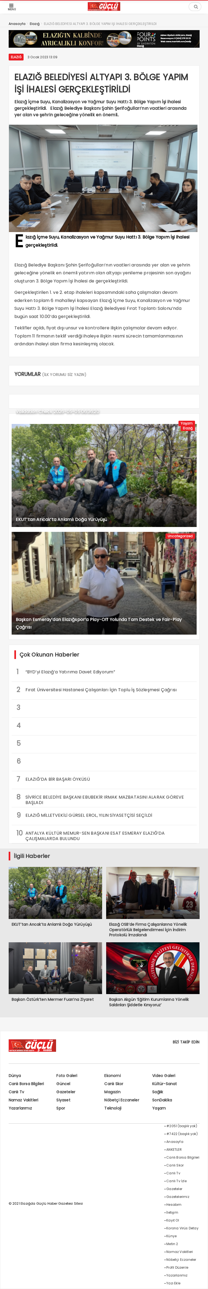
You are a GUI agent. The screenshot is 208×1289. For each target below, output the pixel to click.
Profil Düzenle (177, 1267)
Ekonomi (112, 1075)
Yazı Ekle (173, 1283)
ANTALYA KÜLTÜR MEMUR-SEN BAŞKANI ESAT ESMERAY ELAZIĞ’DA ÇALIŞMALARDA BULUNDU (91, 835)
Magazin (112, 1092)
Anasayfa (174, 1141)
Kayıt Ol (172, 1220)
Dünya (15, 1075)
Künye (171, 1236)
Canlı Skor (113, 1084)
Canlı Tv (16, 1092)
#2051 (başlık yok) (181, 1126)
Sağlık (157, 1092)
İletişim (172, 1212)
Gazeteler (65, 1092)
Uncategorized (180, 536)
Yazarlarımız (20, 1108)
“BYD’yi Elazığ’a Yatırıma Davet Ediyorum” (66, 671)
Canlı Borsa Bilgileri (26, 1084)
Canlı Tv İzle (176, 1181)
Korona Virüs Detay (182, 1228)
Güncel (63, 1084)
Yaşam (187, 423)
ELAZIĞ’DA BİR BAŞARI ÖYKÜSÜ (53, 779)
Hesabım (173, 1204)
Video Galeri (163, 1075)
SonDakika (162, 1100)
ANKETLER (174, 1149)
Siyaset (63, 1100)
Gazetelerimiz (177, 1196)
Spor (60, 1108)
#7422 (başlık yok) (182, 1134)
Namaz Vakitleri (23, 1100)
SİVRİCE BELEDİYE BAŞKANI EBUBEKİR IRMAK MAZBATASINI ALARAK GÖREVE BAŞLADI (100, 799)
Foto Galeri (66, 1075)
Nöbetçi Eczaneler (121, 1100)
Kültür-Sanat (164, 1084)
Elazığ (16, 57)
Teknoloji (112, 1108)
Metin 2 (172, 1244)
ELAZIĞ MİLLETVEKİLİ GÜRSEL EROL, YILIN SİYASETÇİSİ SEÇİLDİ (84, 815)
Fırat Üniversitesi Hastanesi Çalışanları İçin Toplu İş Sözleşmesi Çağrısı (97, 689)
